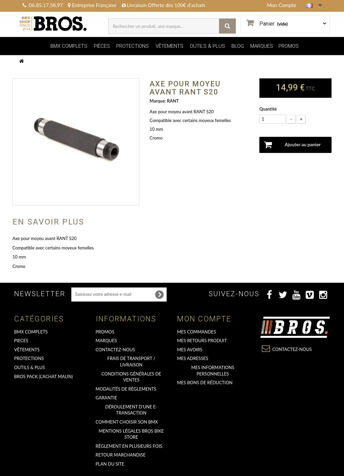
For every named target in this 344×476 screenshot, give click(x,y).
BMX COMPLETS (68, 46)
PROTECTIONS (132, 46)
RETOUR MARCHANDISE (121, 455)
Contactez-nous (115, 349)
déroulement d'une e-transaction (131, 410)
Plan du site (110, 464)
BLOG (237, 46)
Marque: (157, 101)
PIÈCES (102, 46)
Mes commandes (196, 331)
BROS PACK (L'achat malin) (43, 376)
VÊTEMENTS (169, 46)
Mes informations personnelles (212, 370)
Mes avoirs (189, 349)
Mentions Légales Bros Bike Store (131, 434)
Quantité (268, 109)
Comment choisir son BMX (127, 422)
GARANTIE (106, 397)
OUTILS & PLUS (207, 46)
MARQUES (261, 46)
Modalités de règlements (126, 389)
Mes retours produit (202, 340)
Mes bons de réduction (204, 382)
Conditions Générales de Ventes (131, 377)
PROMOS (288, 46)
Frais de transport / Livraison (131, 361)
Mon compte (204, 319)
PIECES (21, 340)
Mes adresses (192, 358)
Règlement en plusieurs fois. (129, 446)
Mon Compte (281, 5)
